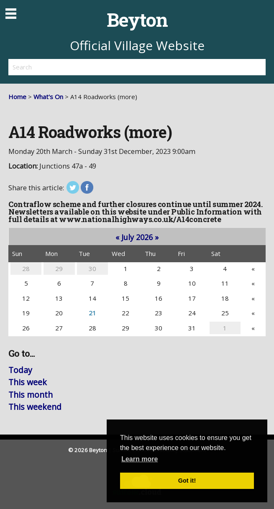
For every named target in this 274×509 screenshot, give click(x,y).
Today (20, 370)
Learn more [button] (139, 459)
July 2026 (137, 237)
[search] (72, 67)
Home (17, 96)
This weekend (34, 406)
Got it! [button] (187, 480)
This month (30, 394)
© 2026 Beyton (87, 450)
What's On (48, 96)
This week (27, 382)
